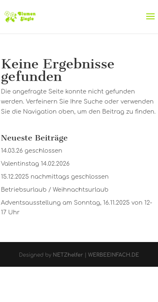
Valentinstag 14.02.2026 (35, 164)
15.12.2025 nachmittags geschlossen (55, 177)
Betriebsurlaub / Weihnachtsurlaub (54, 190)
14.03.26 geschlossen (31, 151)
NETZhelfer (68, 255)
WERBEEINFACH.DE (113, 255)
